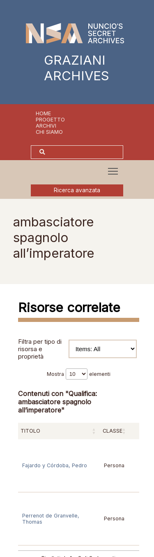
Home (43, 113)
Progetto (50, 120)
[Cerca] (85, 152)
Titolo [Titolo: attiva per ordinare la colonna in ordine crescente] (30, 431)
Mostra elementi (78, 374)
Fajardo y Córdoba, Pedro (54, 465)
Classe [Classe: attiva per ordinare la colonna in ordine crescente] (112, 431)
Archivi (46, 126)
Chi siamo (49, 132)
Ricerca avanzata (77, 190)
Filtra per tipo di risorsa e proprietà (77, 349)
